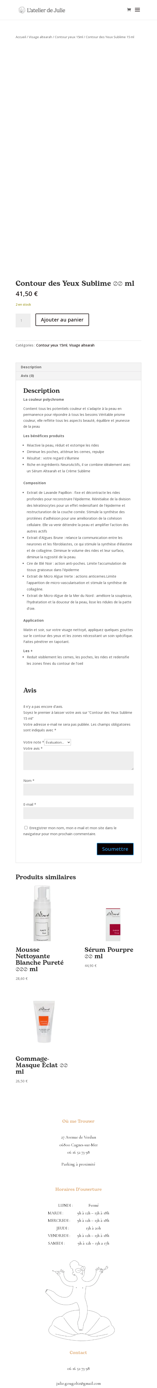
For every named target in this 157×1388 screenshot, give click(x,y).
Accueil (21, 37)
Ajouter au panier (62, 319)
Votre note (33, 742)
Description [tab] (31, 367)
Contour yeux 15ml (69, 37)
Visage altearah (40, 37)
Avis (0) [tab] (27, 375)
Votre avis (33, 748)
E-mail (29, 804)
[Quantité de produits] (23, 320)
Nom (28, 780)
